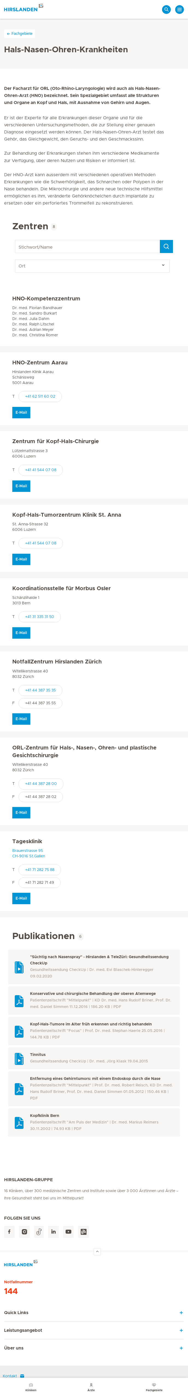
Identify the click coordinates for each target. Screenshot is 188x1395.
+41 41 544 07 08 (40, 470)
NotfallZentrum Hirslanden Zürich (57, 662)
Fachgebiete (20, 33)
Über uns (14, 1348)
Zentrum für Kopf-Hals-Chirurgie (55, 441)
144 (11, 1291)
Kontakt (14, 1376)
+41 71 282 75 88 (39, 870)
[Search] (166, 246)
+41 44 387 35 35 (40, 690)
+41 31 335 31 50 (39, 617)
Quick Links (16, 1313)
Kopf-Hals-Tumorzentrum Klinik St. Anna (66, 515)
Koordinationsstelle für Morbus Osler (61, 588)
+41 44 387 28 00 (41, 784)
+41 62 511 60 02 (40, 396)
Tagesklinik (27, 841)
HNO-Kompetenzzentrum (46, 298)
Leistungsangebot (23, 1330)
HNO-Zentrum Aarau (39, 362)
